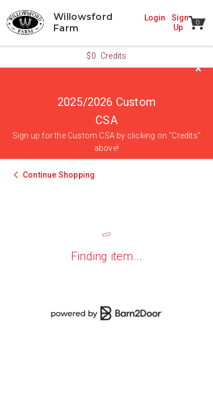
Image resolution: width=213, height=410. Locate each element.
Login (155, 17)
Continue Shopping (59, 174)
